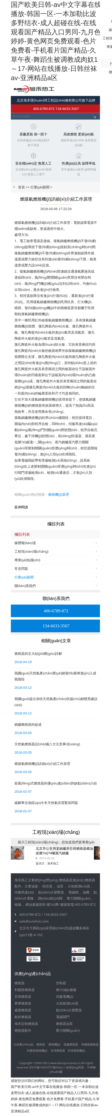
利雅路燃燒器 (24, 991)
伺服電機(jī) (64, 998)
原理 (65, 496)
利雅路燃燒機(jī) (37, 1052)
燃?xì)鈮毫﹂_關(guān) (34, 443)
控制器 (61, 984)
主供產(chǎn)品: (23, 1046)
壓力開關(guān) (68, 1032)
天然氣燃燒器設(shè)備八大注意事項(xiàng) (47, 746)
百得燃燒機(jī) (76, 1052)
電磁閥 (26, 462)
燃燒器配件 (22, 1032)
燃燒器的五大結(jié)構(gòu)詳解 (38, 655)
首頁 (21, 189)
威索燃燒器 (22, 1012)
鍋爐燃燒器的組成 (27, 726)
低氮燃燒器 (71, 1046)
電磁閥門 (62, 1018)
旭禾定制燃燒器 (26, 1025)
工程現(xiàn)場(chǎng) (31, 553)
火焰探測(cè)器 (67, 1005)
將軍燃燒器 (22, 1005)
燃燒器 (19, 984)
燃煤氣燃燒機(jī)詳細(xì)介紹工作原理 (42, 765)
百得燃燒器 (22, 998)
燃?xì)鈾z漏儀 (66, 991)
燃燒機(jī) (55, 496)
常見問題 (21, 570)
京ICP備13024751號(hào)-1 (47, 1069)
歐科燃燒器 (22, 1018)
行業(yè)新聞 (40, 189)
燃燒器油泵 (64, 1025)
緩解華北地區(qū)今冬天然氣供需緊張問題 (46, 804)
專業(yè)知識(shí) (27, 561)
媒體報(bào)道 (25, 544)
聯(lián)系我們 (25, 587)
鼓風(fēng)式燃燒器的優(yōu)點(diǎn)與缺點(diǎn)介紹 (55, 785)
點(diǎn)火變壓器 (69, 1012)
